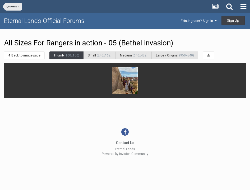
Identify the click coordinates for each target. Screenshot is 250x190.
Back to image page (24, 55)
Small (100, 55)
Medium (133, 55)
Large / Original (175, 55)
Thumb (66, 55)
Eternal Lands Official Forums (44, 21)
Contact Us (125, 143)
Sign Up (233, 20)
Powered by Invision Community (125, 154)
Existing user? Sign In (199, 21)
